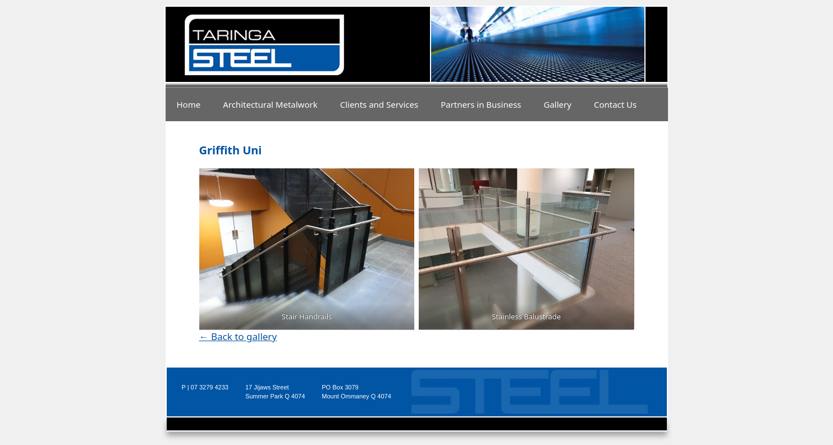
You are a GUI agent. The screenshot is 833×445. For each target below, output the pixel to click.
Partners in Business (481, 104)
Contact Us (615, 104)
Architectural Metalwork (270, 104)
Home (189, 104)
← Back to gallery (238, 336)
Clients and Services (379, 104)
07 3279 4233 (209, 387)
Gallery (557, 104)
